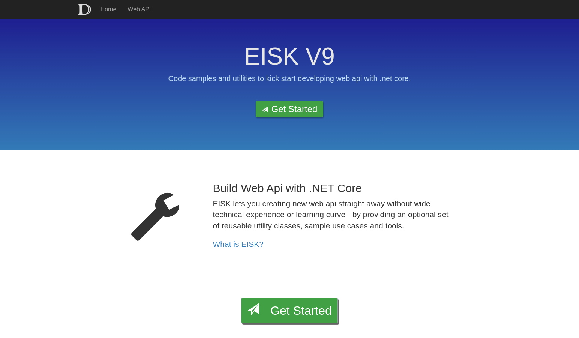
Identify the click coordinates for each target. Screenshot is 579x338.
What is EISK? (238, 244)
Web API (139, 9)
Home (108, 9)
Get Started (290, 109)
